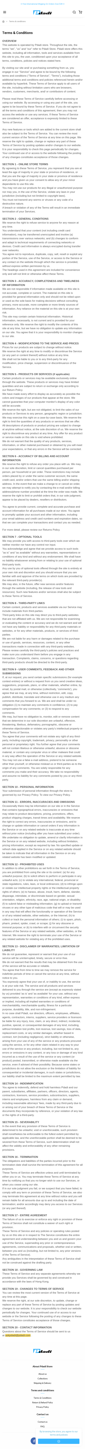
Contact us (42, 1422)
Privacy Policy (42, 1407)
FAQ (42, 1426)
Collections (43, 1378)
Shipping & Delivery (42, 1383)
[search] (74, 12)
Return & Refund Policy (42, 1402)
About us (42, 1374)
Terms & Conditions (42, 1398)
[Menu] (4, 12)
